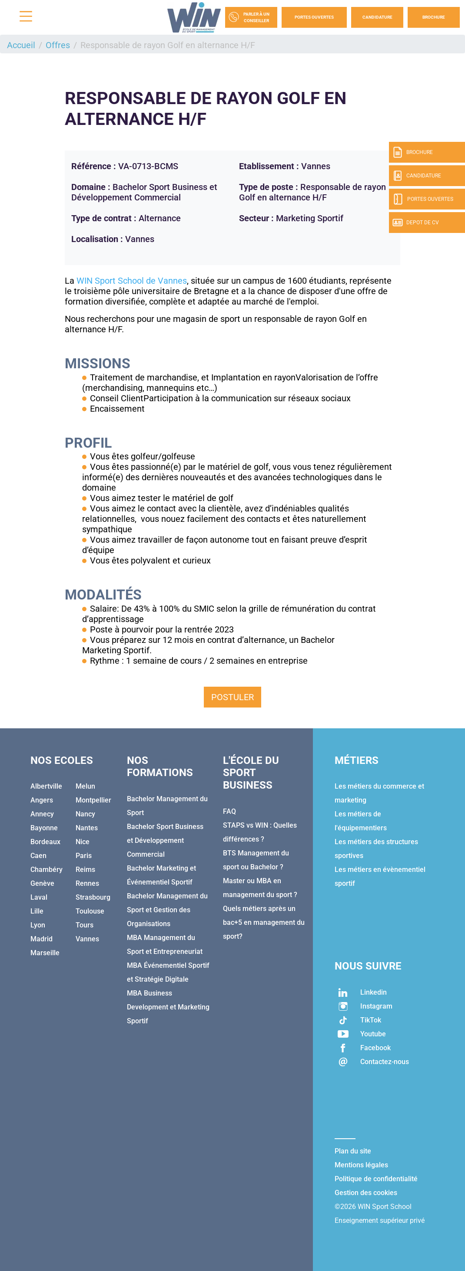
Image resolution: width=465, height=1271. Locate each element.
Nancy (85, 814)
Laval (38, 897)
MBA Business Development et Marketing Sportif (168, 1007)
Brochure (433, 17)
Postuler (232, 697)
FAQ (229, 811)
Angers (41, 800)
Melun (85, 786)
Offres (58, 45)
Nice (83, 842)
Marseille (45, 953)
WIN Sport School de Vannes (131, 280)
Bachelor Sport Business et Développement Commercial (165, 840)
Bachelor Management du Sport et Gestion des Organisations (167, 910)
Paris (84, 856)
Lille (36, 911)
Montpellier (93, 800)
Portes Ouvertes (314, 17)
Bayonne (44, 828)
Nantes (87, 828)
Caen (38, 856)
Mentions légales (361, 1165)
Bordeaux (45, 842)
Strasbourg (93, 897)
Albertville (46, 786)
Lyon (37, 925)
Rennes (87, 883)
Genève (42, 883)
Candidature (377, 17)
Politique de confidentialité (376, 1179)
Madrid (41, 939)
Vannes (87, 939)
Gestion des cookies (366, 1193)
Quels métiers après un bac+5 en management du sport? (264, 922)
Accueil (21, 45)
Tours (84, 925)
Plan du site (353, 1151)
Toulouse (90, 911)
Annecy (42, 814)
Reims (85, 869)
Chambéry (46, 869)
